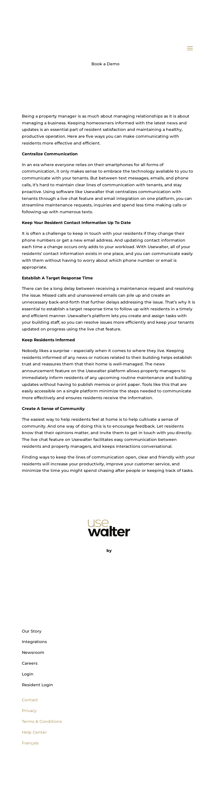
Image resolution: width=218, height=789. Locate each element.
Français (30, 743)
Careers (29, 663)
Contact (30, 699)
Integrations (34, 641)
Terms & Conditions (42, 721)
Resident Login (37, 684)
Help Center (34, 732)
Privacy (29, 710)
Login (27, 674)
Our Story (31, 631)
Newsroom (33, 652)
